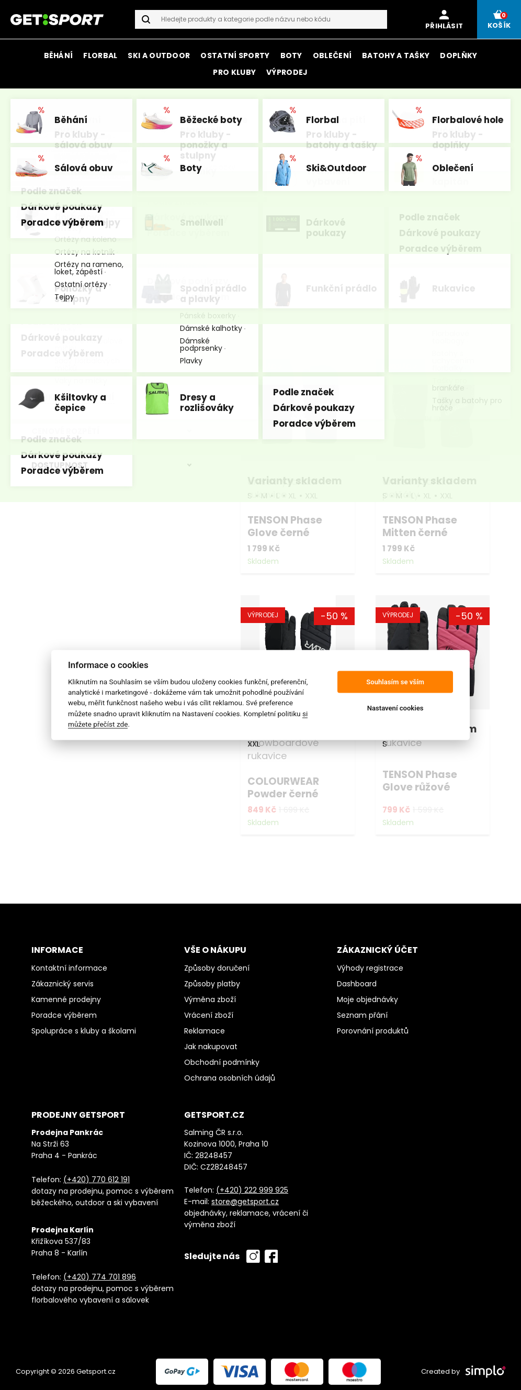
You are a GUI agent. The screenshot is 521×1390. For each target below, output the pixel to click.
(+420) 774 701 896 (99, 1271)
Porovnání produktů (373, 1025)
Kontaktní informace (69, 963)
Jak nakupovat (210, 1041)
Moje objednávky (367, 994)
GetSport (87, 149)
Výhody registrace (370, 963)
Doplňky (458, 55)
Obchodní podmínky (221, 1057)
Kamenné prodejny (66, 994)
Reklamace (204, 1025)
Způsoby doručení (217, 963)
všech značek (293, 118)
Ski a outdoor (159, 55)
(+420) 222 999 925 (252, 1185)
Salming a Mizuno (450, 103)
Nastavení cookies (395, 708)
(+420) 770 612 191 (96, 1174)
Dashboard (357, 978)
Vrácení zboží (208, 1010)
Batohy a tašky (395, 55)
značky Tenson (322, 103)
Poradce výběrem (64, 1010)
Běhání (58, 55)
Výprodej (287, 72)
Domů (43, 149)
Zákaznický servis (62, 978)
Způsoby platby (212, 978)
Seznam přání (362, 1010)
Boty (291, 55)
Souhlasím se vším (395, 682)
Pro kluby (234, 72)
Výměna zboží (210, 994)
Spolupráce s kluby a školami (83, 1025)
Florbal (100, 55)
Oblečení (332, 55)
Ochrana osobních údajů (229, 1072)
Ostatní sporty (234, 55)
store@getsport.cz (245, 1196)
